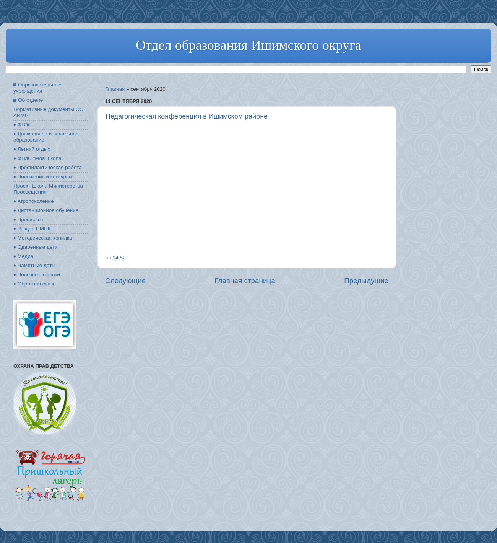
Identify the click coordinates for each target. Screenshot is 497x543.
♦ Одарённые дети (35, 247)
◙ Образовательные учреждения (37, 88)
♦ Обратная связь (34, 284)
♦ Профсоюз (28, 219)
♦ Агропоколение (33, 201)
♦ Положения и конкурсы (42, 176)
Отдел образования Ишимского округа (248, 45)
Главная (115, 89)
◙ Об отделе (28, 100)
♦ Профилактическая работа (47, 167)
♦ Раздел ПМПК (32, 229)
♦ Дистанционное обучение (45, 210)
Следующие (125, 281)
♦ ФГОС (22, 124)
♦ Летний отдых (31, 149)
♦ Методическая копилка (42, 238)
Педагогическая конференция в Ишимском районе (187, 116)
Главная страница (244, 281)
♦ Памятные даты (34, 265)
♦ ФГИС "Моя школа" (38, 158)
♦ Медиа (23, 256)
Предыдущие (366, 281)
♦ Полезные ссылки (36, 274)
